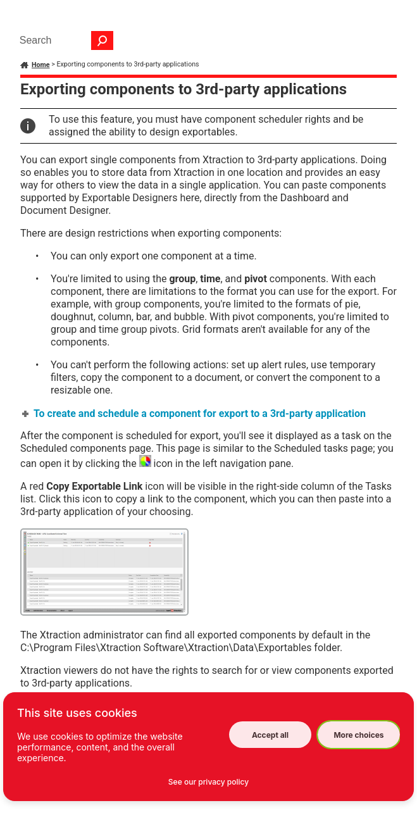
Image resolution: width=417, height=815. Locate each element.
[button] (102, 40)
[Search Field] (63, 40)
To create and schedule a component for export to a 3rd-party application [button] (194, 414)
